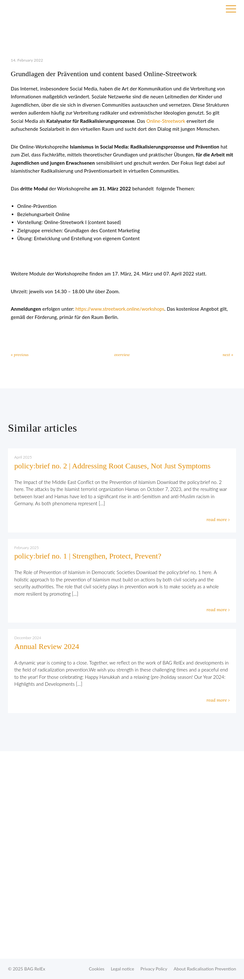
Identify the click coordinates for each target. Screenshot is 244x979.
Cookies (97, 968)
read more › (218, 519)
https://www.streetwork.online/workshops (119, 309)
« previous (20, 354)
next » (228, 354)
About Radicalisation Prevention (205, 968)
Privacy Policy (153, 968)
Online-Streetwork (165, 121)
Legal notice (122, 968)
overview (122, 354)
